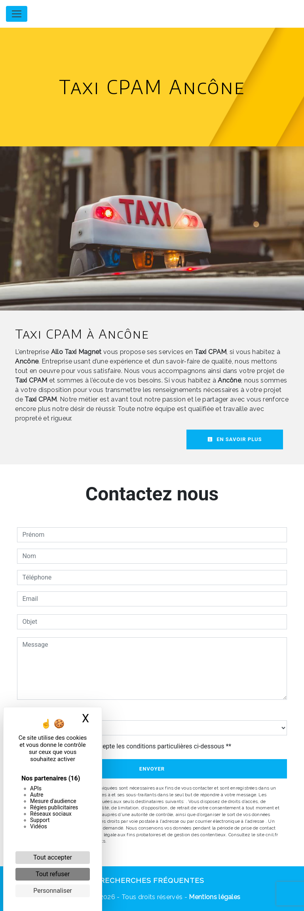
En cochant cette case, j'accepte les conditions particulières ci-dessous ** (128, 746)
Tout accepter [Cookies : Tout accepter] (52, 857)
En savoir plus (234, 439)
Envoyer (152, 769)
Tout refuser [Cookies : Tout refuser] (53, 874)
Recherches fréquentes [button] (152, 880)
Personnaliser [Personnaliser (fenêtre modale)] (52, 890)
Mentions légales (213, 897)
